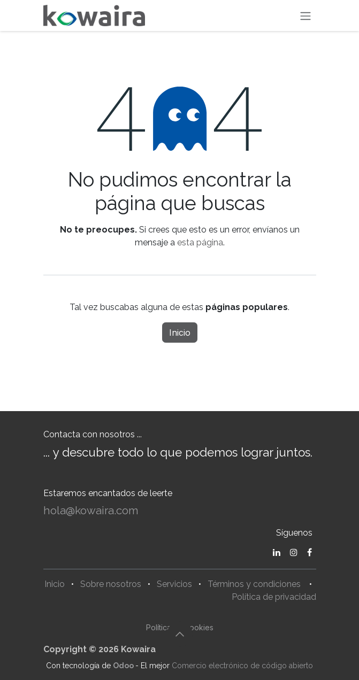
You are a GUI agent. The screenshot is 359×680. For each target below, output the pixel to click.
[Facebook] (309, 552)
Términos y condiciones (254, 584)
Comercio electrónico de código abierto (242, 665)
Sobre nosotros (110, 584)
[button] (180, 634)
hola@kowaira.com (91, 510)
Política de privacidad (274, 597)
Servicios (174, 584)
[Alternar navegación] (305, 15)
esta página (200, 242)
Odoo (124, 665)
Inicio (179, 332)
